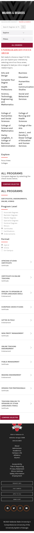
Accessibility (17, 464)
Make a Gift (17, 499)
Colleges (4, 163)
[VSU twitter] (14, 508)
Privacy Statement (17, 469)
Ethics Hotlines (17, 471)
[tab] (17, 262)
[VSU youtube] (26, 508)
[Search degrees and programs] (11, 27)
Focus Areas (6, 160)
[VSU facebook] (7, 508)
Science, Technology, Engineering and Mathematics (7, 99)
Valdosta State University (9, 22)
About (17, 446)
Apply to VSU (17, 494)
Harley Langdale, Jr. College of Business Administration (8, 140)
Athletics (17, 455)
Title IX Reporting (17, 467)
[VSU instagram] (20, 508)
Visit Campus (17, 488)
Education (23, 77)
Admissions (17, 448)
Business (23, 73)
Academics (17, 451)
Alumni (17, 458)
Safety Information (17, 474)
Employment (17, 476)
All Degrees (17, 45)
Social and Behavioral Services (24, 96)
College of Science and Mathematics (7, 128)
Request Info (17, 483)
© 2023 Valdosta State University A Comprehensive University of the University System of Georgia (17, 525)
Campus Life (17, 453)
